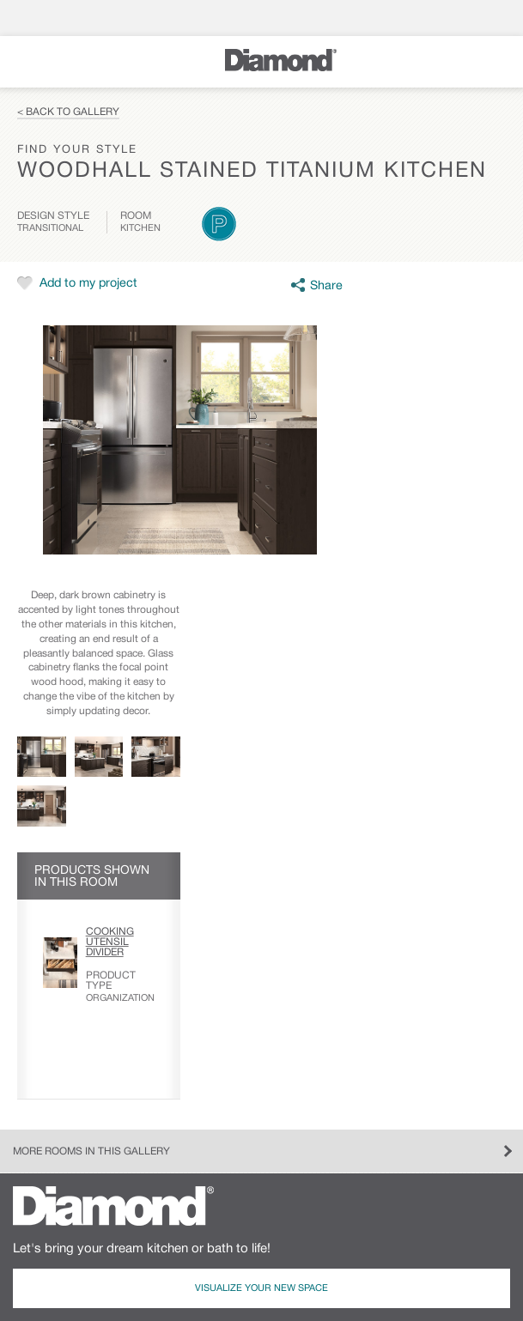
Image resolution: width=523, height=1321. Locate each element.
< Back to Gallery (68, 112)
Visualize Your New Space (261, 1288)
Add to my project (88, 283)
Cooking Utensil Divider (110, 942)
